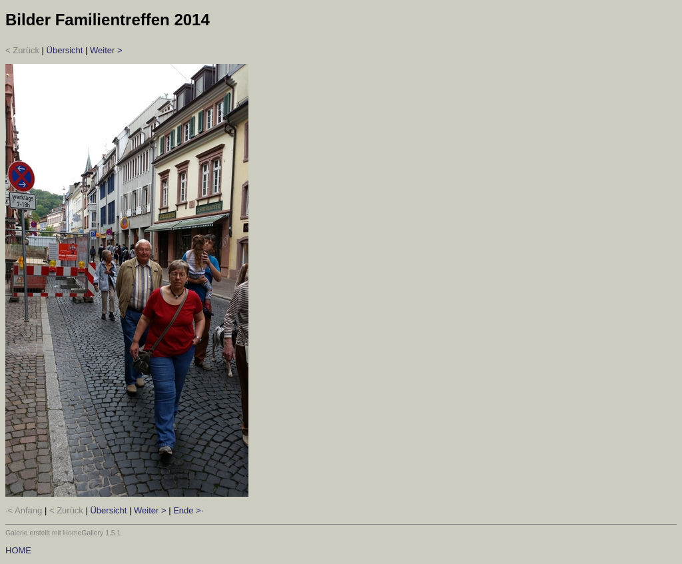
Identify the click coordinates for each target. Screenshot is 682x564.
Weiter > (106, 50)
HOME (18, 550)
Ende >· (188, 510)
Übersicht (65, 50)
